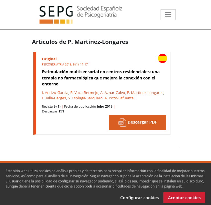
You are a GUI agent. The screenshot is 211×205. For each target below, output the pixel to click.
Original (49, 59)
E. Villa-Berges (54, 98)
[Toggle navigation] (168, 14)
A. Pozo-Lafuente (119, 98)
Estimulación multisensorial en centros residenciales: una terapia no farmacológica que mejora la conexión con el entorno (101, 78)
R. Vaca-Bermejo (84, 92)
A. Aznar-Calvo (112, 92)
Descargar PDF (137, 122)
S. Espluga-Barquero (85, 98)
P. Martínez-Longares (145, 92)
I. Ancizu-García (55, 92)
